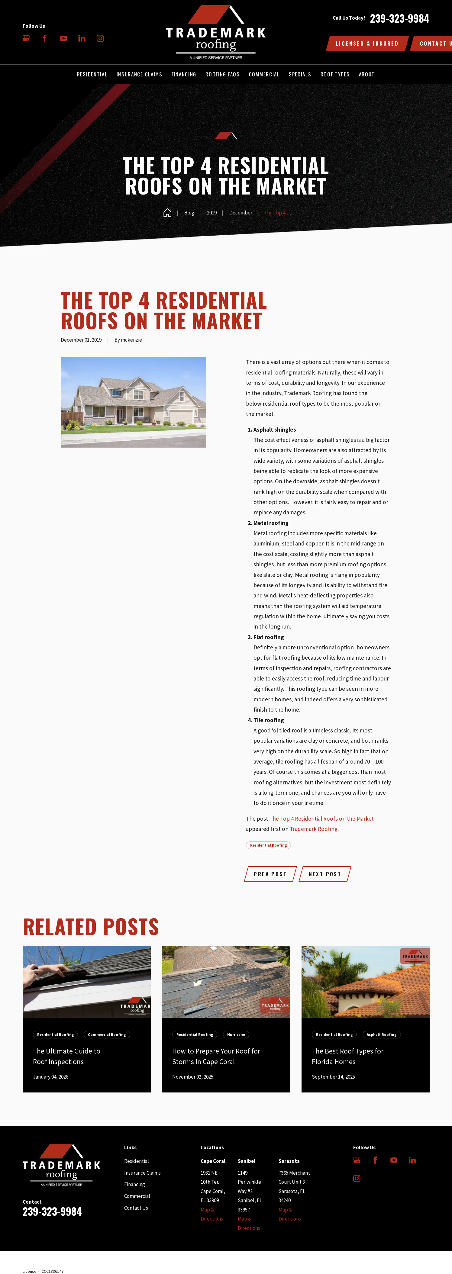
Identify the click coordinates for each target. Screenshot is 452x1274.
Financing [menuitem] (184, 74)
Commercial (137, 1196)
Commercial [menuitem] (264, 74)
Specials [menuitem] (300, 74)
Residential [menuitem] (92, 74)
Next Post (325, 874)
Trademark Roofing (313, 828)
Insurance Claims (142, 1172)
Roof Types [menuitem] (335, 74)
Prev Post (270, 874)
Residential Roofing (268, 845)
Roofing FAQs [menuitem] (222, 74)
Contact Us (136, 1208)
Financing (134, 1184)
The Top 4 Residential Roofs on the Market (321, 818)
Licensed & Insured (367, 43)
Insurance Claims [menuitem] (140, 74)
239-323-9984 (399, 18)
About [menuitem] (367, 74)
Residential (136, 1161)
